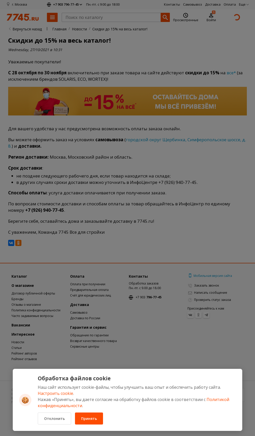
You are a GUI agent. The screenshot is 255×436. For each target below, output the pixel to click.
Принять (89, 418)
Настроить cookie (55, 393)
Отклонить (54, 418)
